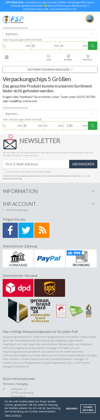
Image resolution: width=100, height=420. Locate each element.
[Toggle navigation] (7, 57)
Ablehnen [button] (71, 408)
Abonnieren (83, 164)
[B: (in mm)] (42, 45)
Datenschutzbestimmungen (38, 171)
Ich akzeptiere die (29, 171)
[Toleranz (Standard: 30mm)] (73, 125)
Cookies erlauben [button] (88, 409)
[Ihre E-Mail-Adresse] (36, 164)
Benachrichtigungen (17, 210)
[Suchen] (45, 34)
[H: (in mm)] (71, 45)
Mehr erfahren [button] (13, 415)
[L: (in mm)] (14, 45)
